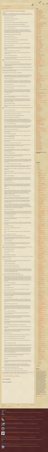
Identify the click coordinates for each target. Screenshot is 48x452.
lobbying (37, 82)
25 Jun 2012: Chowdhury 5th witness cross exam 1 (41, 257)
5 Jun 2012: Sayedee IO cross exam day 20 (41, 328)
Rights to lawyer (38, 116)
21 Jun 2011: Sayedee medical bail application (41, 270)
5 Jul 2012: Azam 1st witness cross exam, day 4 (41, 218)
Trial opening (37, 140)
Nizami (37, 99)
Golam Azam (37, 59)
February (39, 362)
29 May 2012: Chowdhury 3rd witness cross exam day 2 (41, 351)
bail (36, 35)
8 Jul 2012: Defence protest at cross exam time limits (41, 211)
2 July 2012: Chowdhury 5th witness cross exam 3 (41, 242)
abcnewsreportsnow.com (39, 12)
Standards (37, 132)
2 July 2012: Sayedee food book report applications (42, 248)
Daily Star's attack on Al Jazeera (5, 443)
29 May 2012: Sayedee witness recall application (42, 355)
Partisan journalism (38, 107)
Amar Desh (37, 27)
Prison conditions (38, 108)
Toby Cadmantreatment (39, 137)
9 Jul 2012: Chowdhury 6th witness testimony (41, 203)
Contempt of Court (38, 46)
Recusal (37, 115)
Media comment (38, 83)
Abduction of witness (38, 13)
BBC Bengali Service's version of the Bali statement (8, 436)
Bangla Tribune (38, 37)
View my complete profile (39, 396)
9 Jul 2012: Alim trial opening (41, 194)
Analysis (37, 29)
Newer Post (4, 404)
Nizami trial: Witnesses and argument (41, 102)
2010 (37, 366)
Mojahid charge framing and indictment (41, 89)
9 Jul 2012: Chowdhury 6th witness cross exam (41, 201)
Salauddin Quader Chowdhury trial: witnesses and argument (40, 124)
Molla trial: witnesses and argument (10, 376)
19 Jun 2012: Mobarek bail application (41, 281)
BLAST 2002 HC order (39, 39)
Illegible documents (38, 69)
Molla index (37, 94)
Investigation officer (38, 75)
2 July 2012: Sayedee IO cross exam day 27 (41, 244)
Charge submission (38, 43)
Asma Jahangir (38, 31)
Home (3, 6)
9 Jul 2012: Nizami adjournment (42, 199)
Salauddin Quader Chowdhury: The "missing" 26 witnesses (12, 438)
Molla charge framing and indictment (40, 93)
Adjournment (37, 19)
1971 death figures (38, 11)
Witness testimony (18, 376)
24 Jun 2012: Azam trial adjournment (41, 264)
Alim (36, 21)
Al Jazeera (37, 20)
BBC (36, 38)
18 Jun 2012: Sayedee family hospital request (41, 295)
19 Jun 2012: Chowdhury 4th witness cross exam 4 (41, 279)
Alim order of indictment (41, 189)
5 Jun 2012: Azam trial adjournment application (41, 326)
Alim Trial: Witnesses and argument (40, 23)
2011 (37, 365)
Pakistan (37, 106)
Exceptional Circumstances (39, 54)
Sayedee (37, 126)
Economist (37, 53)
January (39, 363)
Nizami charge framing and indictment (41, 100)
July (38, 172)
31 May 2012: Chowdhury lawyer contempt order (42, 345)
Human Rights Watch (39, 66)
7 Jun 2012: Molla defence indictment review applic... (41, 225)
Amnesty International (39, 28)
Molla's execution (7, 411)
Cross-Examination (38, 47)
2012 (37, 168)
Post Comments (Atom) (8, 406)
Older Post (32, 404)
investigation (37, 74)
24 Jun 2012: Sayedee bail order (42, 260)
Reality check (38, 114)
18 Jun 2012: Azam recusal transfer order (41, 289)
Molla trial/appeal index (8, 6)
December (39, 169)
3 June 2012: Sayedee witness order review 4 (41, 336)
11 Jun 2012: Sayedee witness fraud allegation (41, 308)
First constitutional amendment (40, 55)
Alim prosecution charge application (41, 193)
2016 (37, 163)
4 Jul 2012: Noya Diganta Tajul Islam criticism (41, 221)
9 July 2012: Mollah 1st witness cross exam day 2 (42, 198)
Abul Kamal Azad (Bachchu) (39, 15)
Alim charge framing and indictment (40, 22)
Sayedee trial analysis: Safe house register (10, 427)
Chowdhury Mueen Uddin (39, 44)
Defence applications (38, 51)
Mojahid (37, 88)
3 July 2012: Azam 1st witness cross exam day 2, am (41, 232)
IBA (36, 67)
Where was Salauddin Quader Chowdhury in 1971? (11, 418)
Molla (5, 376)
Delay (37, 52)
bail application (38, 36)
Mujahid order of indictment (41, 214)
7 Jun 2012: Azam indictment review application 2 (41, 318)
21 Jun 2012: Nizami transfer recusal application (41, 266)
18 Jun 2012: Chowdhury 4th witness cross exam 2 (41, 291)
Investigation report (38, 76)
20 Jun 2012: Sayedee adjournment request (41, 277)
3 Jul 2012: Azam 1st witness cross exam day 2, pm (41, 230)
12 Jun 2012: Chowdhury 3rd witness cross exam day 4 (41, 303)
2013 (37, 167)
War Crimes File (38, 146)
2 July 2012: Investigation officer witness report (42, 246)
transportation (38, 139)
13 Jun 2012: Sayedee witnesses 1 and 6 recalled (42, 299)
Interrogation (37, 73)
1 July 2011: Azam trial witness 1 (42, 251)
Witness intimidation (38, 148)
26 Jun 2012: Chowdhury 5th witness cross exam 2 (41, 253)
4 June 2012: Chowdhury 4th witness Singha (41, 332)
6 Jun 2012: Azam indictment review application (41, 320)
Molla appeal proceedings (39, 92)
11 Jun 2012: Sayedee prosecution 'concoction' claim (42, 307)
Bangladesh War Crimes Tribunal (16, 3)
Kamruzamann (38, 77)
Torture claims (38, 138)
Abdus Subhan (38, 14)
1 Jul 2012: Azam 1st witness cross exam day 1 (41, 250)
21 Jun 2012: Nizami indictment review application (42, 268)
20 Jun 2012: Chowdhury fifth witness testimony (41, 274)
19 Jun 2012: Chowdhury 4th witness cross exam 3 (41, 283)
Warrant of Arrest (38, 147)
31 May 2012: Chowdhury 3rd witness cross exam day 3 (41, 343)
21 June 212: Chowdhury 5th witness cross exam (41, 272)
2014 (37, 166)
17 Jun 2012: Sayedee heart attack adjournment (41, 297)
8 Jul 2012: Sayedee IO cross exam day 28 (41, 207)
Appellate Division (38, 30)
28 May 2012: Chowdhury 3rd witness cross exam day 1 (41, 357)
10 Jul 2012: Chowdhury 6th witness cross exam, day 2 (41, 183)
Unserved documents (39, 145)
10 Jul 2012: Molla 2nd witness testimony (14, 11)
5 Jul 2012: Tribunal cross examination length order (41, 212)
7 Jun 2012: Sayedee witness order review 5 (41, 316)
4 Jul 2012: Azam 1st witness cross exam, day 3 (41, 220)
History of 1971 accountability (40, 65)
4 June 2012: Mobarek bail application (41, 334)
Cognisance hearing (38, 45)
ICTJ (36, 68)
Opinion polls (37, 105)
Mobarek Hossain (38, 87)
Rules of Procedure (38, 117)
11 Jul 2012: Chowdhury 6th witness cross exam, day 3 (41, 177)
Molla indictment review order (41, 223)
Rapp (37, 113)
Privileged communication (39, 109)
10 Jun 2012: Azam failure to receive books (41, 312)
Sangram (37, 125)
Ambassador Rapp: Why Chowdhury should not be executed (13, 445)
